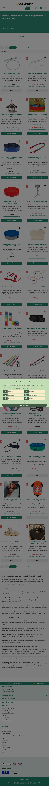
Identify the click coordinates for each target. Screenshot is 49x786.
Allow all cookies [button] (24, 405)
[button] (13, 391)
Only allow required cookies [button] (24, 402)
